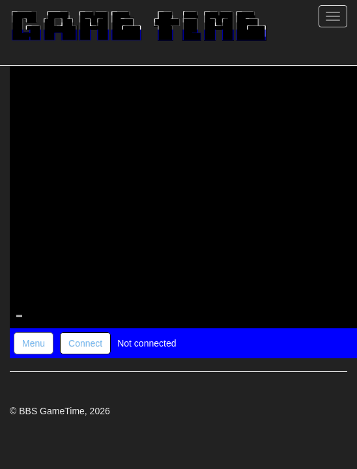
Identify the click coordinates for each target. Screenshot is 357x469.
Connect (85, 343)
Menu (33, 343)
